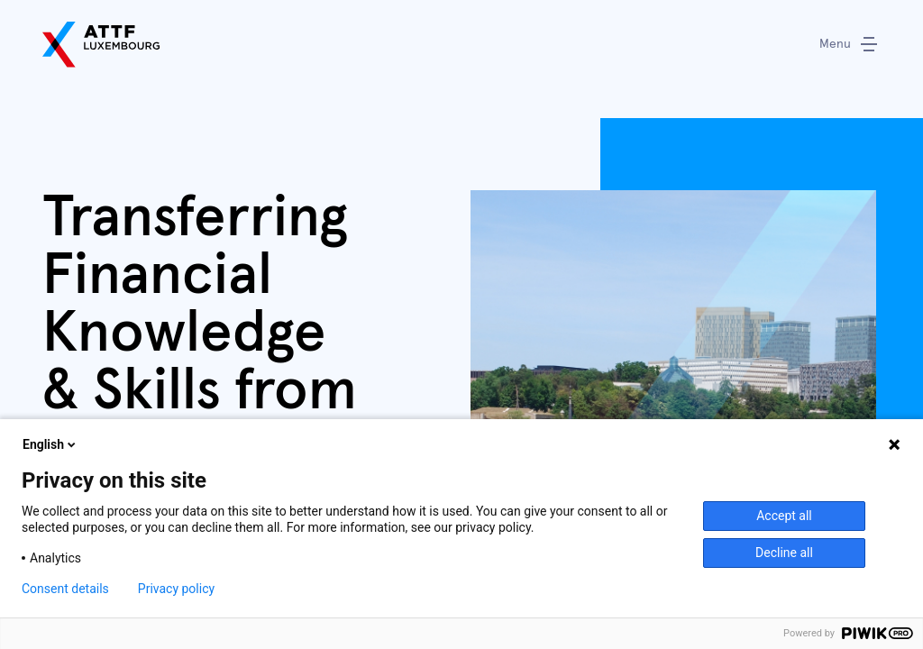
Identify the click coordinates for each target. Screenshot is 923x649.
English (50, 444)
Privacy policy (181, 588)
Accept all (784, 516)
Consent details (67, 588)
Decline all (784, 553)
